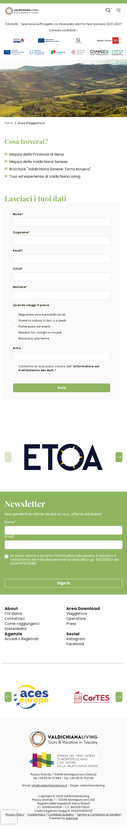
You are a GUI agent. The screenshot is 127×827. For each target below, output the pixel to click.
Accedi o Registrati (21, 638)
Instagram (75, 638)
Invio (61, 387)
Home (9, 123)
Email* (18, 250)
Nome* (18, 214)
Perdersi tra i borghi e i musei (40, 332)
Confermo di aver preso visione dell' (58, 368)
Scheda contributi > (63, 30)
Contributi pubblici (61, 814)
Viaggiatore (76, 613)
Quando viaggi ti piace (31, 305)
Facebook (75, 644)
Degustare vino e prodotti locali (42, 314)
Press (71, 623)
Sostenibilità (15, 628)
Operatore (76, 618)
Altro (17, 348)
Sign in (63, 583)
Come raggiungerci (22, 623)
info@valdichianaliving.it (49, 785)
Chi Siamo (13, 613)
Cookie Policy (36, 814)
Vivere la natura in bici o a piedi (42, 320)
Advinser (72, 818)
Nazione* (20, 287)
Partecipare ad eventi (34, 326)
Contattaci (14, 618)
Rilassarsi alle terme (33, 338)
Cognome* (21, 232)
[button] (118, 457)
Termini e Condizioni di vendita (98, 814)
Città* (18, 269)
